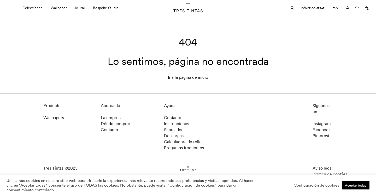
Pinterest (321, 135)
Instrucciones (176, 123)
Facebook (322, 129)
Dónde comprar (313, 8)
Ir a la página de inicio (188, 77)
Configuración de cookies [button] (316, 185)
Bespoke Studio (106, 8)
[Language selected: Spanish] (335, 8)
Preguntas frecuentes (184, 147)
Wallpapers (53, 117)
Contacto (109, 129)
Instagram (322, 123)
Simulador (173, 129)
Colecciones (32, 8)
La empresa (111, 117)
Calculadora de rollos (183, 141)
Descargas (174, 135)
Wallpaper (59, 8)
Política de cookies (330, 174)
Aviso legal (323, 168)
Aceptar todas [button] (355, 185)
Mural (80, 8)
